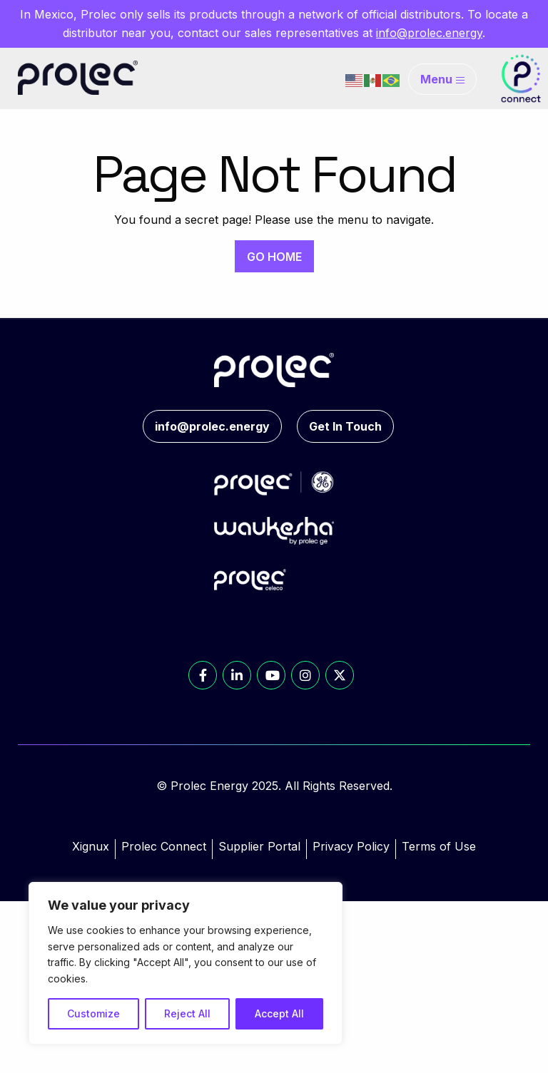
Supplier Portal (259, 846)
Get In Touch (345, 426)
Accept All (279, 1013)
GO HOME (274, 257)
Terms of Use (439, 846)
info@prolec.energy (429, 33)
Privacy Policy (351, 846)
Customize (93, 1013)
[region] (185, 963)
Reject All (187, 1013)
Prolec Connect (163, 846)
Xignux (90, 846)
